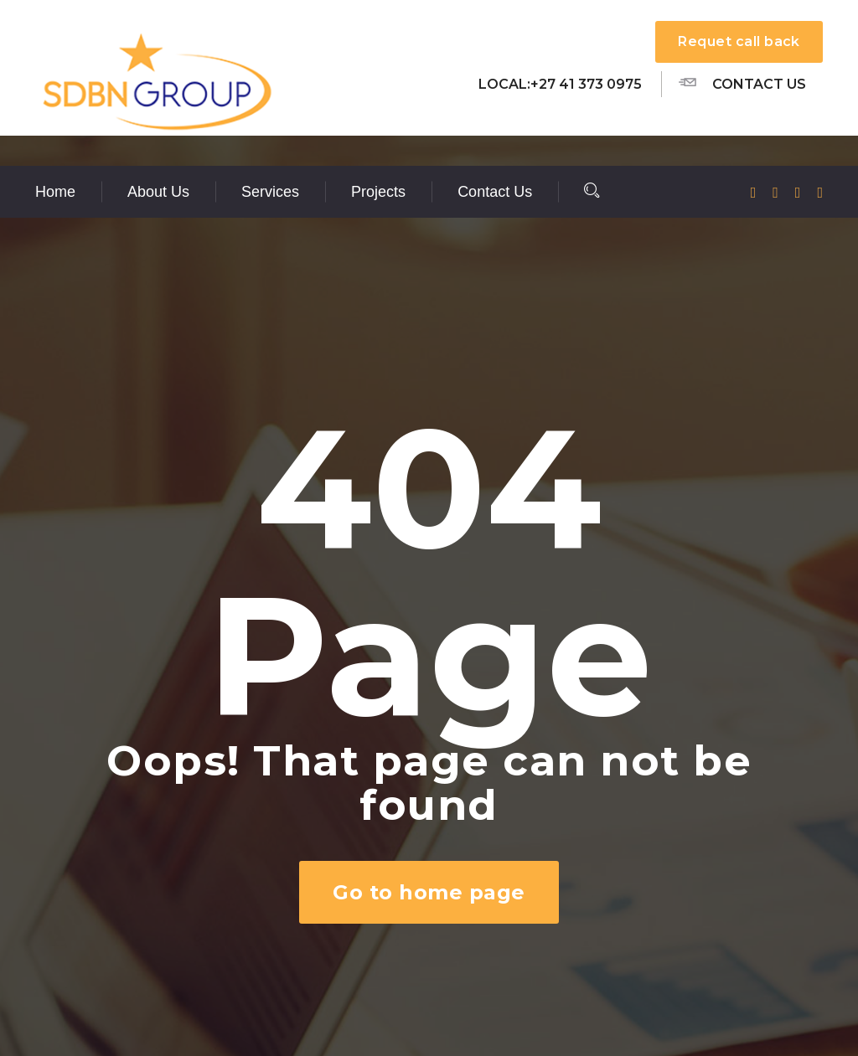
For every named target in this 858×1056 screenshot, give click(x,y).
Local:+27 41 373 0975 (560, 84)
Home (55, 191)
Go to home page (429, 892)
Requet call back (739, 41)
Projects (378, 191)
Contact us (742, 82)
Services (270, 191)
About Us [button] (158, 191)
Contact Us (494, 191)
